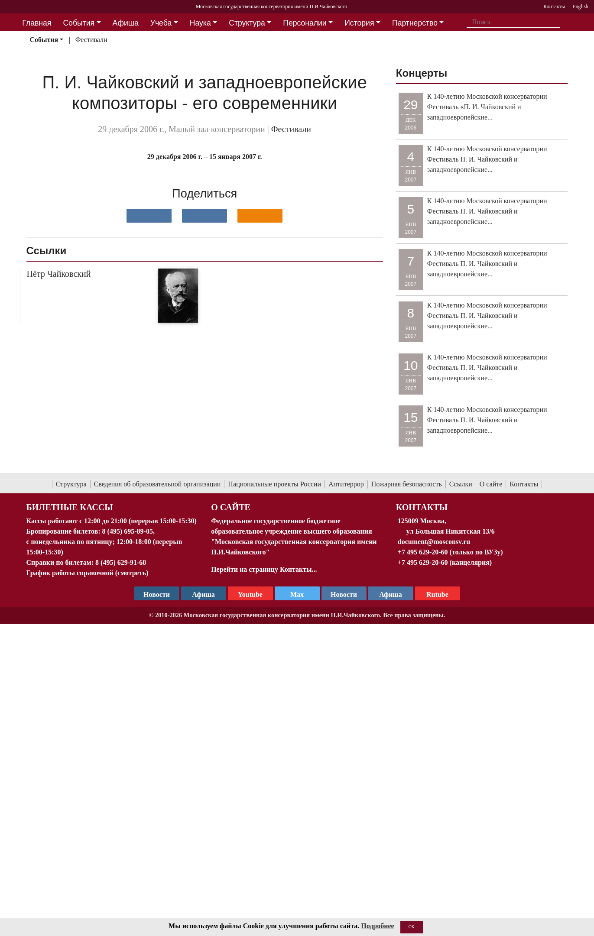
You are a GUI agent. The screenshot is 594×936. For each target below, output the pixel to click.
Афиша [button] (126, 23)
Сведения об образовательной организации (157, 484)
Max (297, 594)
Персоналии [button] (304, 23)
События (43, 39)
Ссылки (460, 484)
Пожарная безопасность (406, 484)
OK (412, 926)
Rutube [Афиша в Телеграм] (437, 594)
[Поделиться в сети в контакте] (149, 216)
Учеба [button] (161, 23)
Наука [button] (200, 23)
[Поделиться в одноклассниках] (259, 216)
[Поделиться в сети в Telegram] (204, 216)
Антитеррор (346, 484)
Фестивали (91, 39)
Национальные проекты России (274, 484)
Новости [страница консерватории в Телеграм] (156, 594)
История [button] (359, 23)
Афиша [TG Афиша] (203, 594)
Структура (71, 484)
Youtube (250, 594)
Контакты (524, 484)
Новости (344, 594)
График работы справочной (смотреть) (87, 572)
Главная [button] (36, 23)
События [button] (78, 23)
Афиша (390, 594)
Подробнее (377, 926)
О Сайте (230, 507)
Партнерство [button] (415, 23)
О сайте (491, 484)
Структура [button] (247, 23)
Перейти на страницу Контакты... (264, 569)
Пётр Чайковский (59, 274)
